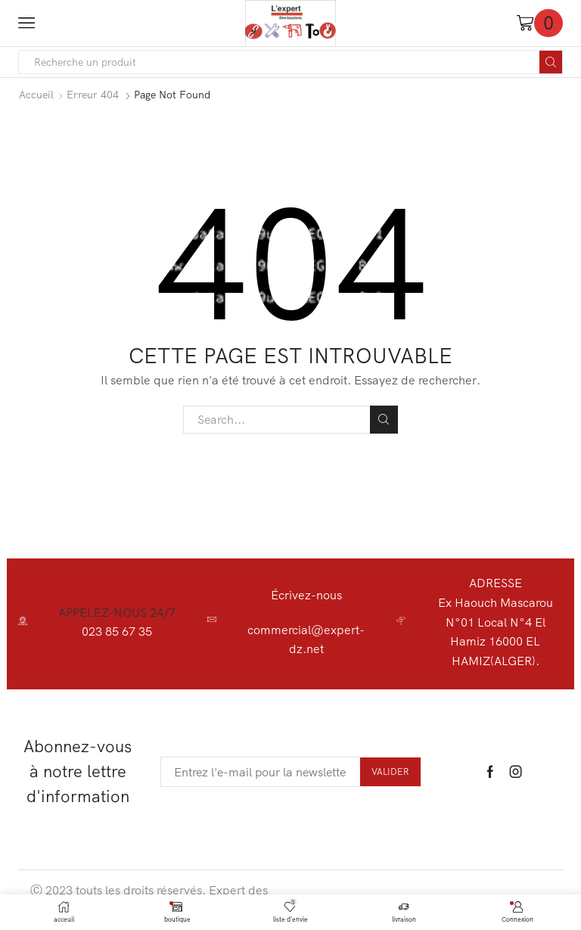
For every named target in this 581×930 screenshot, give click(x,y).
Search (384, 419)
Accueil (36, 94)
